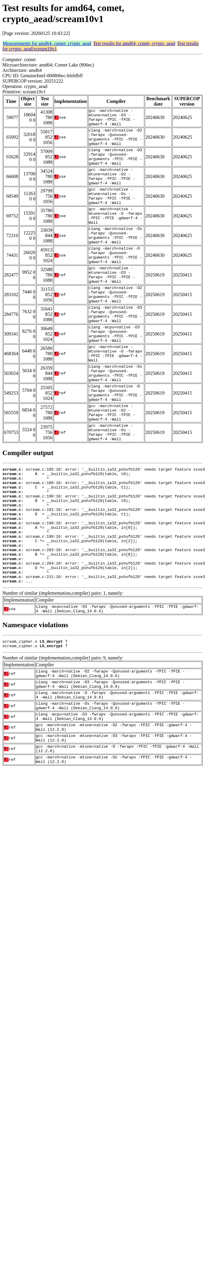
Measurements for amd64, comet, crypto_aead (47, 43)
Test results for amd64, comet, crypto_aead (134, 43)
